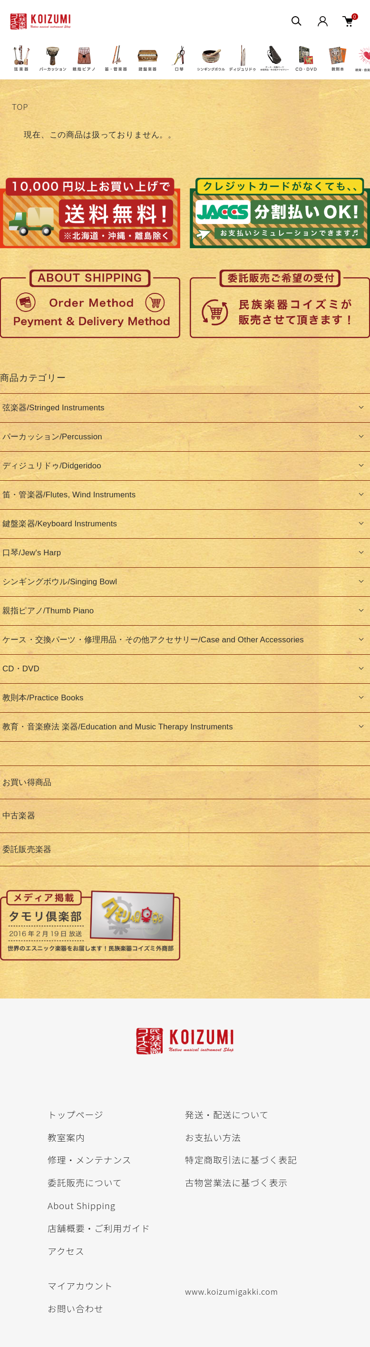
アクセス (66, 1250)
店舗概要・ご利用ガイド (99, 1227)
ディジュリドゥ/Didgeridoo (51, 465)
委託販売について (85, 1182)
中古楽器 (18, 815)
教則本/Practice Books (43, 697)
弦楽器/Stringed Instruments (53, 407)
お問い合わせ (76, 1308)
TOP (20, 106)
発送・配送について (227, 1114)
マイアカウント (80, 1285)
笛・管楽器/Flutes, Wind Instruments (69, 494)
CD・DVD (20, 668)
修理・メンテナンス (89, 1159)
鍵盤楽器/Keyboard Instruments (59, 523)
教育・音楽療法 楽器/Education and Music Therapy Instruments (117, 726)
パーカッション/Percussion (52, 436)
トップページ (75, 1114)
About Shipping (82, 1205)
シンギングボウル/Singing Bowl (59, 581)
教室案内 (66, 1137)
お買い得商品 (26, 782)
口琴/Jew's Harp (31, 552)
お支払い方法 (213, 1137)
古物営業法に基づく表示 (236, 1182)
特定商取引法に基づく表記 (241, 1159)
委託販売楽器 (26, 849)
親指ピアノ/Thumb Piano (48, 610)
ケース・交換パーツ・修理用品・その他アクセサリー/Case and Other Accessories (153, 639)
